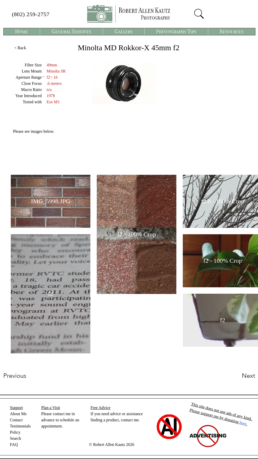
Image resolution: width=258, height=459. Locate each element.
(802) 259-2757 (31, 14)
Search (15, 438)
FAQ (14, 444)
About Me (18, 414)
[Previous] (21, 376)
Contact (16, 420)
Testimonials (20, 426)
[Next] (238, 376)
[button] (71, 31)
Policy (15, 432)
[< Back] (20, 48)
